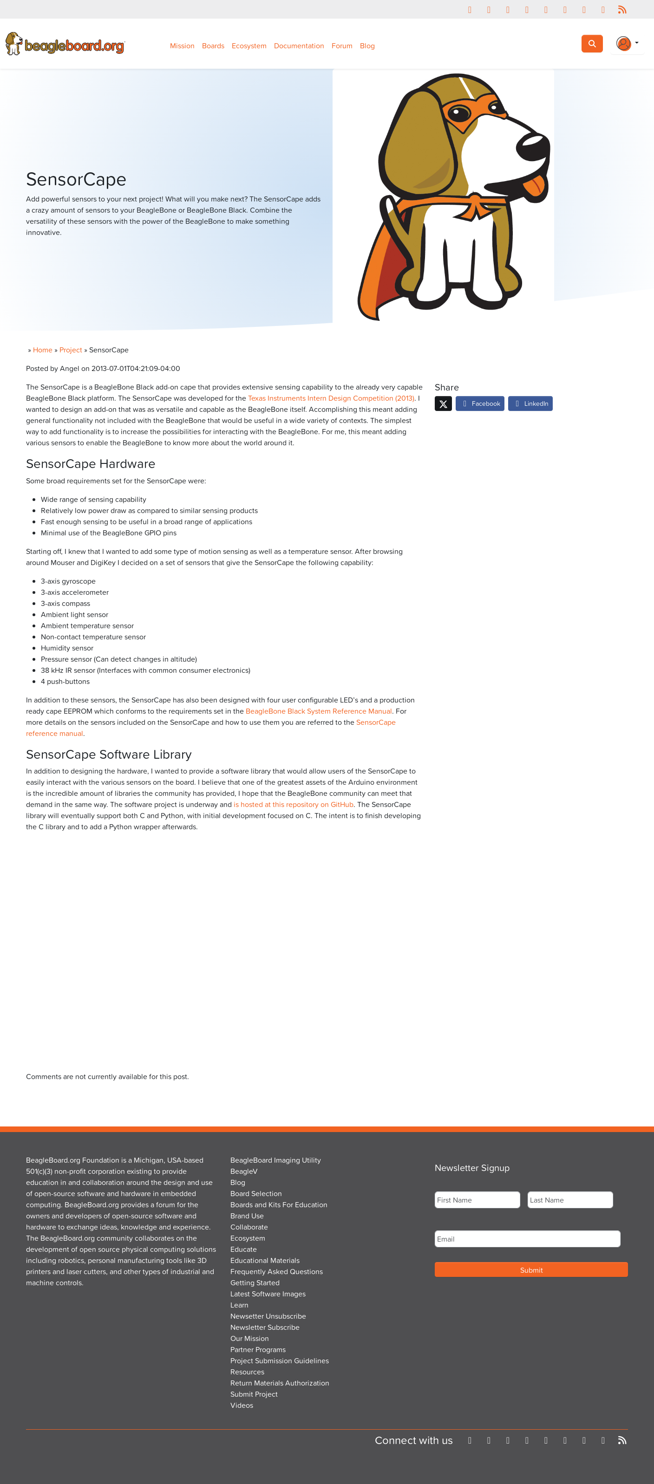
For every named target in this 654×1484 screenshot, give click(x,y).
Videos (241, 1405)
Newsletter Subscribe (265, 1327)
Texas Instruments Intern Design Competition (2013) (331, 398)
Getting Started (255, 1282)
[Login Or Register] (627, 43)
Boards (213, 45)
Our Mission (249, 1338)
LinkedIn (530, 403)
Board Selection (256, 1193)
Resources (247, 1372)
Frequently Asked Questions (276, 1271)
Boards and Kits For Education (278, 1204)
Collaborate (249, 1227)
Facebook (480, 403)
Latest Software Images (268, 1294)
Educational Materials (265, 1260)
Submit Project (254, 1394)
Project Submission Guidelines (279, 1360)
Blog (367, 45)
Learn (239, 1305)
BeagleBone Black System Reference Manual (319, 711)
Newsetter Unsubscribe (268, 1316)
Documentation (299, 45)
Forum (342, 45)
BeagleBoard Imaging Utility (275, 1160)
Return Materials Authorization (279, 1383)
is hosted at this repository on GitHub (293, 804)
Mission (182, 45)
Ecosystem (249, 45)
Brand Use (247, 1216)
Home (42, 350)
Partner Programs (258, 1349)
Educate (243, 1249)
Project (70, 350)
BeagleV (244, 1171)
